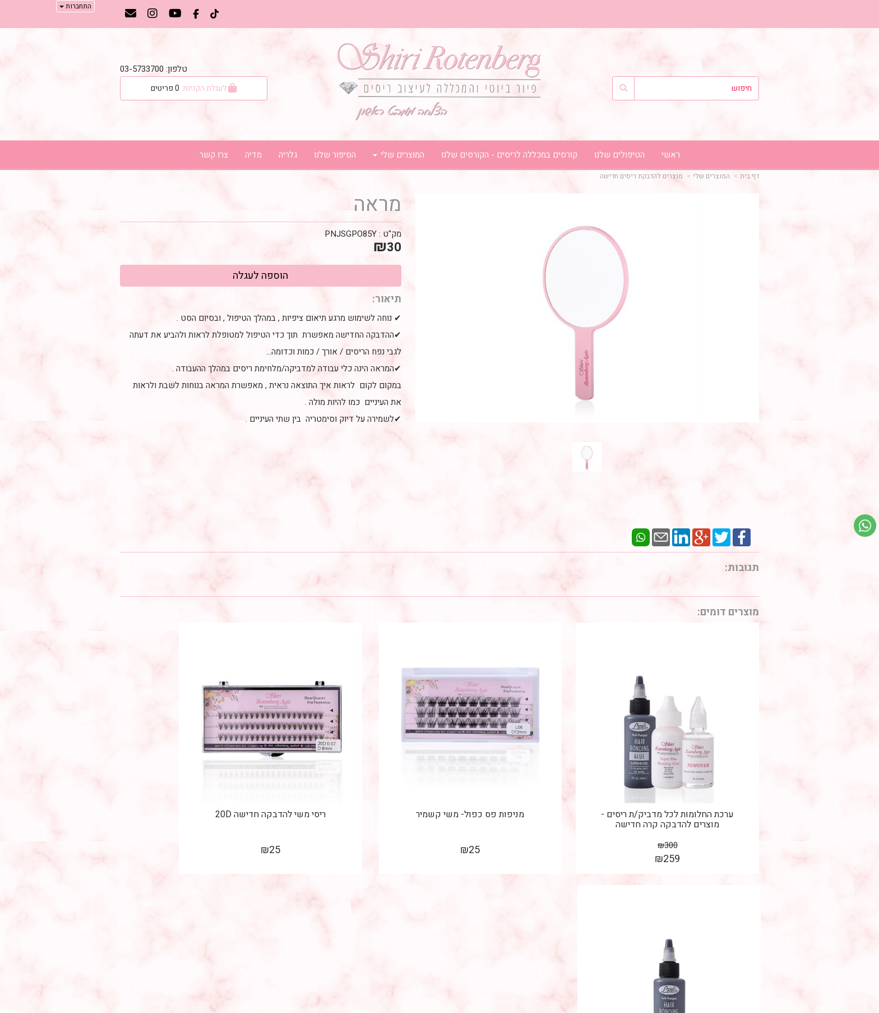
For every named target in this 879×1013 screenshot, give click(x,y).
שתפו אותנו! (410, 918)
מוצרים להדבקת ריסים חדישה (641, 176)
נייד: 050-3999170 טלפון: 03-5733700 (561, 937)
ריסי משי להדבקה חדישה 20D (357, 778)
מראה (377, 205)
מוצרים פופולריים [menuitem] (729, 906)
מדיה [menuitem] (253, 155)
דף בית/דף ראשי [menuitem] (730, 894)
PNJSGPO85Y (351, 234)
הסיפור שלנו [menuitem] (335, 155)
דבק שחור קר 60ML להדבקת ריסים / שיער (193, 783)
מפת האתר (734, 877)
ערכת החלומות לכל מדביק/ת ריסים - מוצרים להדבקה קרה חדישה (685, 788)
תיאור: (386, 299)
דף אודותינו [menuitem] (739, 943)
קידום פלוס (423, 1006)
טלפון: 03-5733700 (153, 69)
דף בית (749, 176)
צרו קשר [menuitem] (214, 155)
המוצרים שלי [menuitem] (398, 155)
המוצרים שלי (711, 176)
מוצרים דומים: (728, 612)
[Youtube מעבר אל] (175, 14)
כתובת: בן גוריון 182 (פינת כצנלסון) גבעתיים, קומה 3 (536, 903)
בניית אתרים (392, 1006)
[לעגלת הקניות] (193, 88)
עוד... (255, 877)
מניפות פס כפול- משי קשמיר (522, 778)
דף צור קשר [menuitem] (738, 930)
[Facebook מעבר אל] (196, 14)
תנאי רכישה (575, 975)
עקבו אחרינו (404, 877)
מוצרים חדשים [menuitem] (734, 919)
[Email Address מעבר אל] (130, 14)
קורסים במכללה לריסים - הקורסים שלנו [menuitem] (509, 155)
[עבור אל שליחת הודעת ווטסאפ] (865, 525)
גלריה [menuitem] (288, 155)
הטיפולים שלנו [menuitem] (619, 155)
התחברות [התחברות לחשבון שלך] (75, 6)
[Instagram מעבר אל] (152, 14)
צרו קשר (576, 877)
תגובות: (742, 567)
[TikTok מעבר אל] (214, 14)
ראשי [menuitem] (670, 155)
